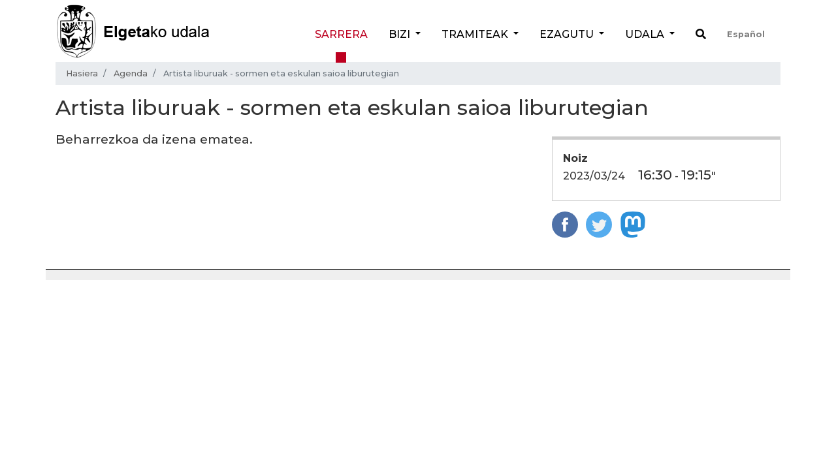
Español (746, 34)
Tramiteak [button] (476, 34)
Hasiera (82, 73)
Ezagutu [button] (567, 34)
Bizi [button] (401, 34)
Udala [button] (646, 34)
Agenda (131, 73)
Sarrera (341, 34)
